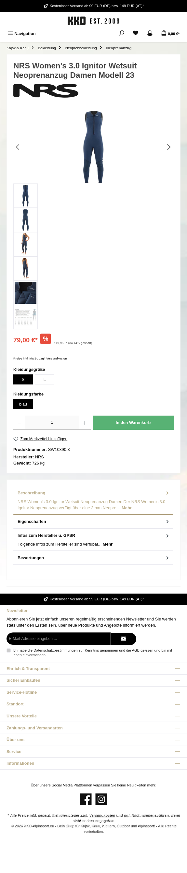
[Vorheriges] (18, 147)
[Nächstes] (169, 147)
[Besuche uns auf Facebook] (85, 799)
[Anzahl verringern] (19, 423)
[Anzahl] (52, 423)
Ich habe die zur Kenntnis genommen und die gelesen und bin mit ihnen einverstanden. (92, 652)
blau (23, 404)
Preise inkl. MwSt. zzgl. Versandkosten (40, 358)
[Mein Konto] (150, 33)
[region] (93, 220)
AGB (136, 650)
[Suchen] (121, 33)
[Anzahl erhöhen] (85, 423)
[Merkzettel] (135, 33)
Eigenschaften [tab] (94, 521)
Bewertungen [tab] (94, 557)
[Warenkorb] (170, 33)
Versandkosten (102, 815)
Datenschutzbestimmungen (55, 650)
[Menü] (21, 33)
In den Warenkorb (133, 422)
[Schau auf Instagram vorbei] (101, 799)
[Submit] (124, 638)
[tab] (93, 500)
